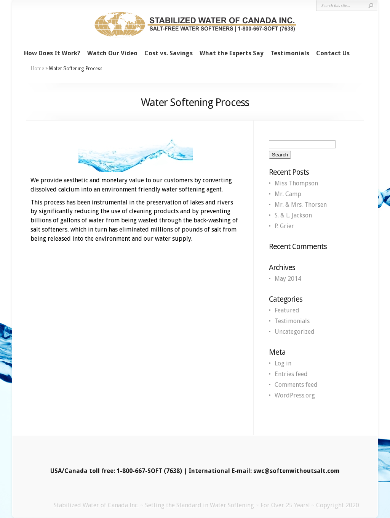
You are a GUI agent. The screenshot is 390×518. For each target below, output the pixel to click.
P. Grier (284, 226)
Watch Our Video (112, 53)
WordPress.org (295, 395)
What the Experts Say (232, 53)
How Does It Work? (52, 53)
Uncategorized (295, 331)
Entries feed (291, 374)
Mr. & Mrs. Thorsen (301, 204)
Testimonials (289, 53)
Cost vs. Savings (168, 53)
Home (37, 68)
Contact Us (333, 53)
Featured (287, 310)
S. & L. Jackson (293, 215)
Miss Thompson (296, 183)
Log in (283, 363)
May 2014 (288, 278)
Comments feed (296, 384)
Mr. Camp (288, 194)
